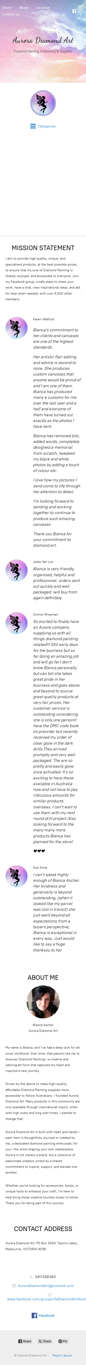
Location (43, 8)
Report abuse (62, 1355)
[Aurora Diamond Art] (43, 103)
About (23, 8)
